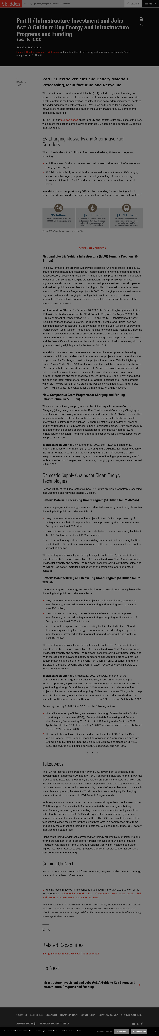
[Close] (155, 1032)
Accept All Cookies (139, 1031)
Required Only (121, 1031)
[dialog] (79, 1031)
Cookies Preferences (104, 1031)
